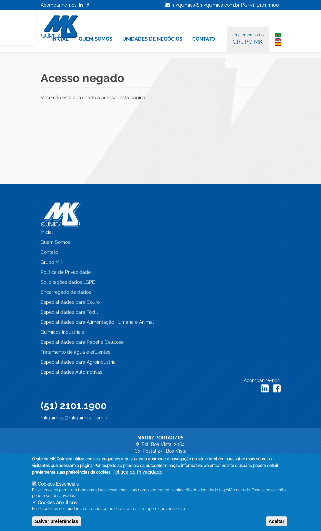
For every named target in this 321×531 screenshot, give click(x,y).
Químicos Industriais (62, 332)
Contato (49, 252)
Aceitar (276, 524)
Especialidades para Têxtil (69, 312)
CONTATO (203, 39)
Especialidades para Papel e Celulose (82, 342)
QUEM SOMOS (95, 39)
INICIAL (60, 39)
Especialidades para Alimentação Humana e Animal (97, 322)
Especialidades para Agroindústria (78, 362)
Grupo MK (51, 262)
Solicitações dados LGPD (68, 282)
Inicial (47, 232)
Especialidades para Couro (70, 302)
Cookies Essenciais (58, 487)
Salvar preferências (56, 524)
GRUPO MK (248, 38)
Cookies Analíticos (57, 506)
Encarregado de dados (66, 292)
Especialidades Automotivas (71, 372)
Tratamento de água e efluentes (75, 352)
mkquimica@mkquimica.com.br (75, 417)
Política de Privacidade (66, 272)
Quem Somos (55, 242)
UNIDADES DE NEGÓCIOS (152, 39)
